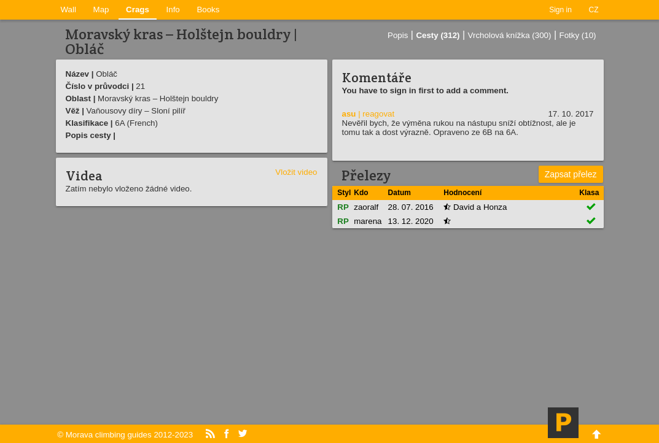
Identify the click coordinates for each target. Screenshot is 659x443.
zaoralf (366, 207)
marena (367, 221)
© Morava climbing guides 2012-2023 (125, 434)
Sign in (560, 10)
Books (208, 9)
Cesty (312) (437, 35)
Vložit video (296, 172)
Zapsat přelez (571, 174)
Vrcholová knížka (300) (510, 35)
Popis (398, 35)
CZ (594, 10)
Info (173, 9)
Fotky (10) (578, 35)
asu (349, 113)
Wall (68, 9)
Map (101, 9)
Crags (137, 9)
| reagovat (376, 113)
